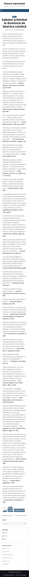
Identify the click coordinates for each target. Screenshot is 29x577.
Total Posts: (5, 561)
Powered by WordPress (8, 575)
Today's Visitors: (6, 551)
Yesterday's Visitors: (7, 554)
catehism (10, 509)
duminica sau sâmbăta (19, 509)
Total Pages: (5, 564)
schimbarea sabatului (19, 511)
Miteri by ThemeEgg (21, 575)
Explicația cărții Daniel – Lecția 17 (9, 515)
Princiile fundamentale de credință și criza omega (20, 515)
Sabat (14, 16)
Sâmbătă (11, 511)
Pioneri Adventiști (14, 3)
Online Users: (5, 548)
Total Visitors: (5, 558)
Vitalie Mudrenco (20, 30)
